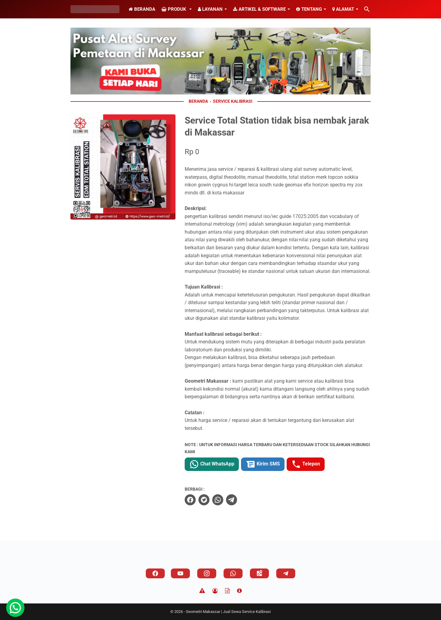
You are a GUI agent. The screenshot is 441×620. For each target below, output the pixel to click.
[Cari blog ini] (367, 9)
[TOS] (227, 591)
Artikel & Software (259, 9)
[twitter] (203, 499)
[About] (239, 591)
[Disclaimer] (202, 591)
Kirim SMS (263, 464)
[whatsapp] (217, 499)
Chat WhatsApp (211, 464)
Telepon (305, 464)
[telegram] (231, 499)
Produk (174, 9)
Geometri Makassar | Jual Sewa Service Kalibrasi (228, 611)
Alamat (343, 9)
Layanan (210, 9)
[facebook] (190, 499)
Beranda (142, 9)
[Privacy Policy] (215, 591)
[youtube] (180, 573)
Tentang (309, 9)
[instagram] (206, 573)
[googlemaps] (259, 573)
